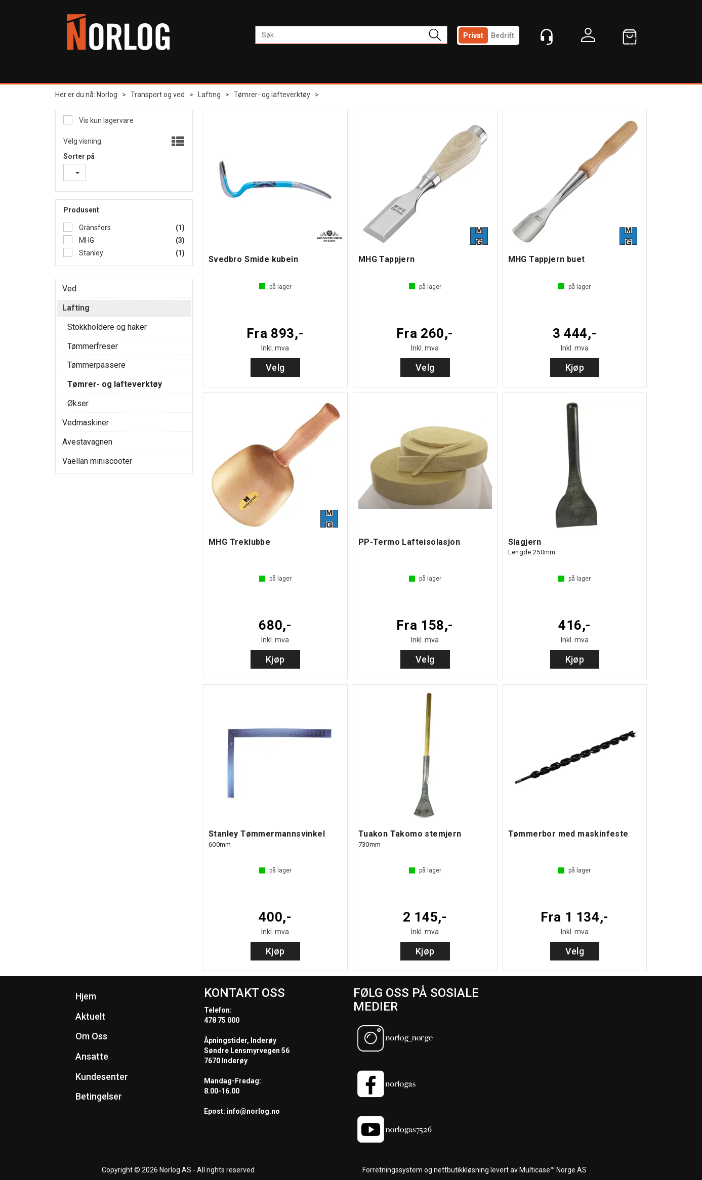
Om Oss (91, 1036)
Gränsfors (94, 228)
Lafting (209, 95)
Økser (78, 403)
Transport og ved (158, 95)
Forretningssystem (392, 1170)
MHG (85, 240)
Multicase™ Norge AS (553, 1170)
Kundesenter (101, 1076)
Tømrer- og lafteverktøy (272, 95)
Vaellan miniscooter (97, 461)
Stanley (90, 253)
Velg (275, 367)
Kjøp (575, 367)
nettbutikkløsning (461, 1170)
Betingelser (98, 1096)
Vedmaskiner (85, 422)
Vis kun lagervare (105, 120)
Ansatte (91, 1056)
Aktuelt (90, 1016)
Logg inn (588, 37)
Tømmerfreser (92, 346)
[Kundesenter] (546, 37)
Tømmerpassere (96, 365)
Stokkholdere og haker (107, 327)
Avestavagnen (87, 442)
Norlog (107, 95)
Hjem (85, 996)
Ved (69, 288)
